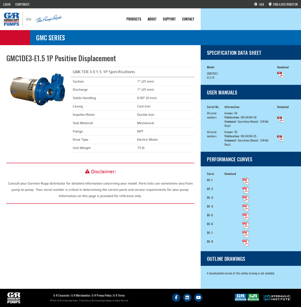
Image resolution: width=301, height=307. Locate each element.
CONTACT (188, 19)
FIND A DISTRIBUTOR (283, 4)
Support (169, 19)
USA (259, 4)
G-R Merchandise (80, 295)
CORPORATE (22, 4)
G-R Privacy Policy (101, 295)
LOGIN (6, 4)
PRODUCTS (133, 19)
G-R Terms (119, 295)
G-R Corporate (61, 295)
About (152, 19)
